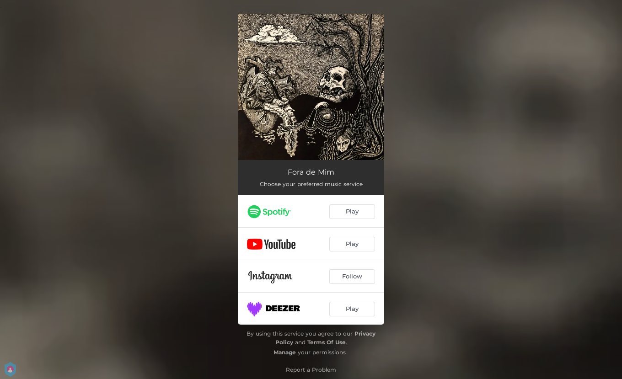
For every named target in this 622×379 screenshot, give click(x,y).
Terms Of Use (326, 342)
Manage (284, 352)
